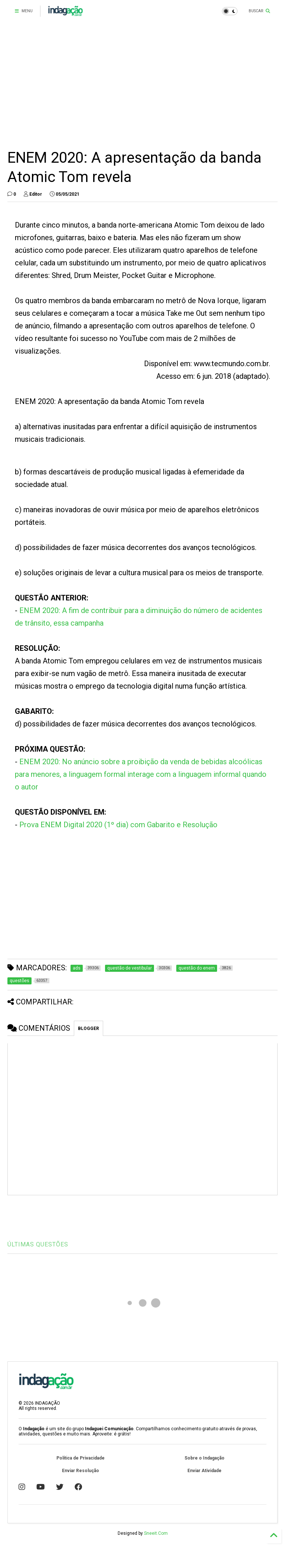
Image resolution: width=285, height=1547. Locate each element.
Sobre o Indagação (204, 1458)
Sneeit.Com (156, 1533)
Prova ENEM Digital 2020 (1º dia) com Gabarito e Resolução (118, 824)
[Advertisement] (142, 85)
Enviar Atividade (204, 1470)
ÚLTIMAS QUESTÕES (37, 1244)
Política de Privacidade (80, 1458)
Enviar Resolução (80, 1470)
